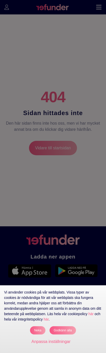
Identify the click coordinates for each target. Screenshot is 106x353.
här (90, 314)
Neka (37, 330)
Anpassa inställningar (50, 341)
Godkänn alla (63, 330)
